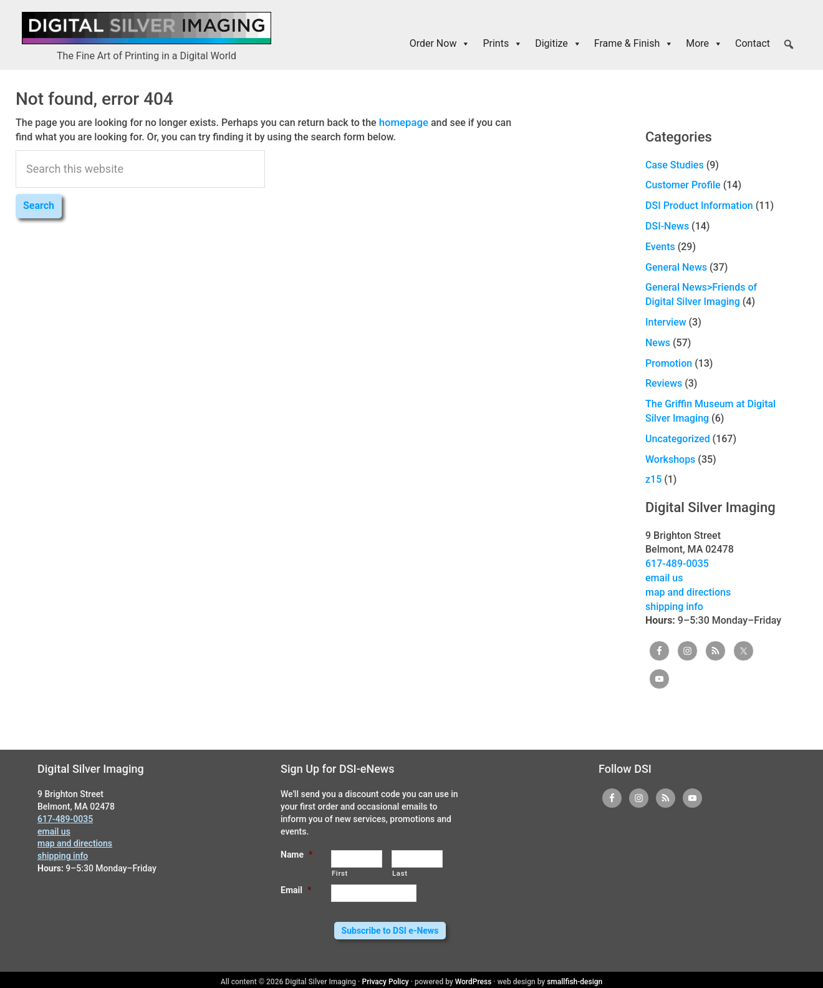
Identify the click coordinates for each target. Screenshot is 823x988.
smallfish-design (574, 978)
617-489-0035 (677, 563)
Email (296, 890)
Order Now (440, 43)
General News (676, 267)
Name (296, 855)
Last (400, 873)
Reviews (663, 383)
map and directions (688, 592)
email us (664, 578)
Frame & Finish (633, 43)
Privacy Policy (385, 978)
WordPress (473, 978)
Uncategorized (677, 439)
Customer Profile (683, 185)
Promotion (668, 363)
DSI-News (667, 226)
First (340, 873)
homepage (402, 122)
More (704, 43)
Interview (665, 322)
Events (660, 247)
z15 (653, 479)
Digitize (558, 43)
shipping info (674, 606)
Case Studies (674, 165)
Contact (752, 43)
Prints (502, 43)
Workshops (670, 459)
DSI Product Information (699, 205)
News (657, 343)
